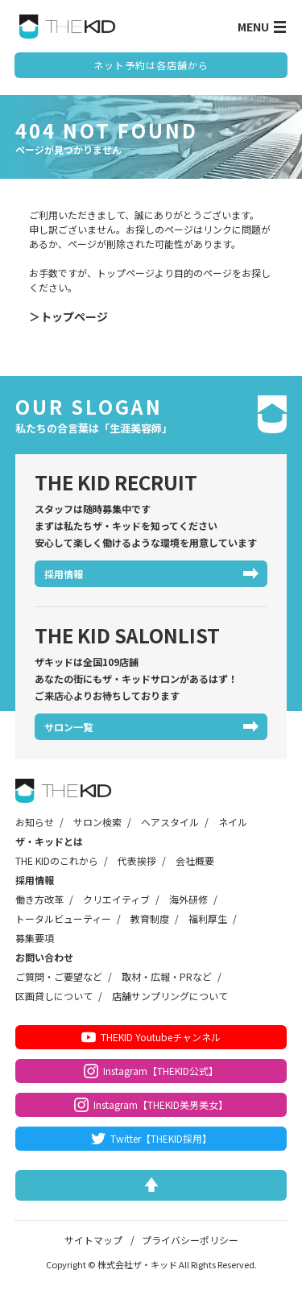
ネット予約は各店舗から (151, 65)
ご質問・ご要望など (58, 976)
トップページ (74, 316)
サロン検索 (97, 822)
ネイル (232, 822)
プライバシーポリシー (190, 1240)
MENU (262, 27)
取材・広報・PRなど (167, 976)
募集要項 (34, 938)
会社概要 (195, 860)
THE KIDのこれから (56, 860)
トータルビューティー (63, 918)
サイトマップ (93, 1240)
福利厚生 (207, 918)
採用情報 (63, 574)
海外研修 (188, 899)
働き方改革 (39, 899)
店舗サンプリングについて (170, 996)
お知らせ (34, 822)
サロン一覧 (68, 727)
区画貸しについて (54, 996)
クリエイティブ (116, 899)
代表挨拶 (137, 860)
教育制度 (149, 918)
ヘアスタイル (170, 822)
